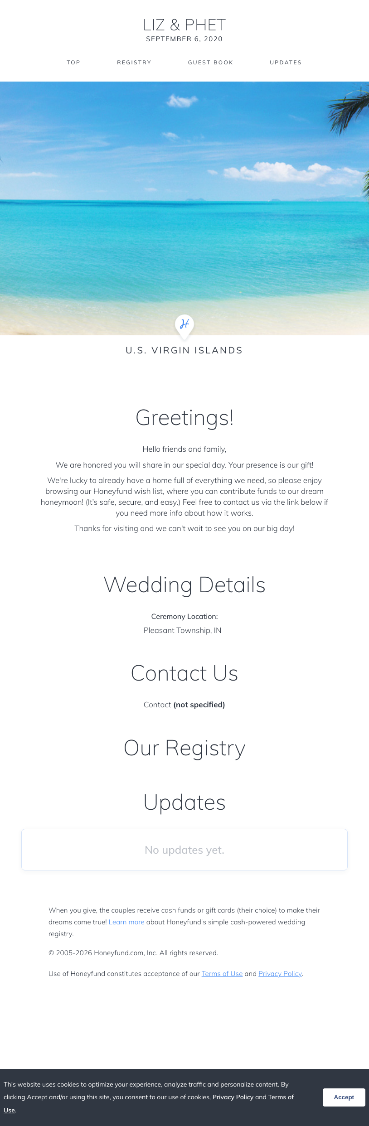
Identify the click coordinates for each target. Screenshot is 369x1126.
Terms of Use (222, 973)
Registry (134, 62)
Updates (286, 62)
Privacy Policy (279, 973)
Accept (344, 1097)
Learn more (127, 922)
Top (74, 62)
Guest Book (210, 62)
